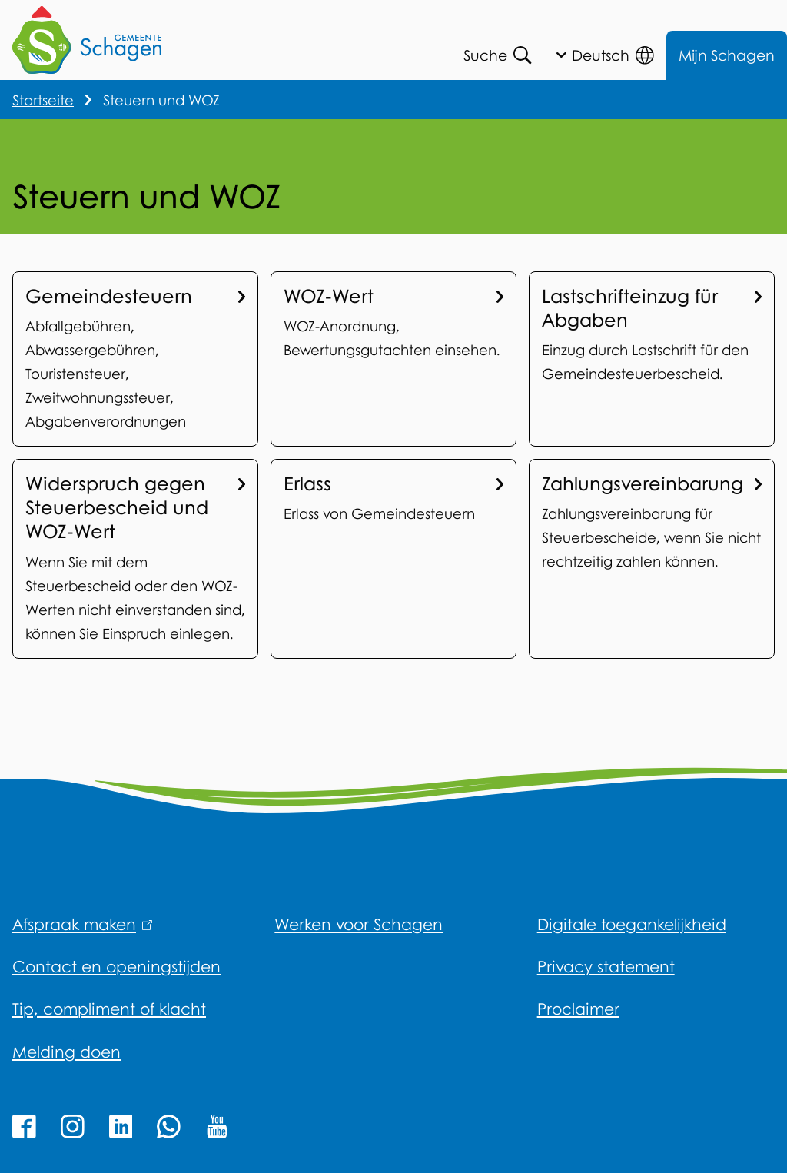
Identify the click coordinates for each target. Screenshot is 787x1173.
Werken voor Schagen (358, 924)
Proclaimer (578, 1008)
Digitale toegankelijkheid (631, 924)
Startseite (43, 99)
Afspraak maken (82, 924)
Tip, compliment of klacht (109, 1008)
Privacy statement (606, 966)
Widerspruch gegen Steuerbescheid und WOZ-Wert (135, 507)
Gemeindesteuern (135, 295)
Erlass (393, 483)
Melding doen (66, 1052)
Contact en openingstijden (116, 966)
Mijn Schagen (727, 55)
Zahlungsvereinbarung (652, 483)
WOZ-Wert (393, 295)
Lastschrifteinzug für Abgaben (652, 307)
